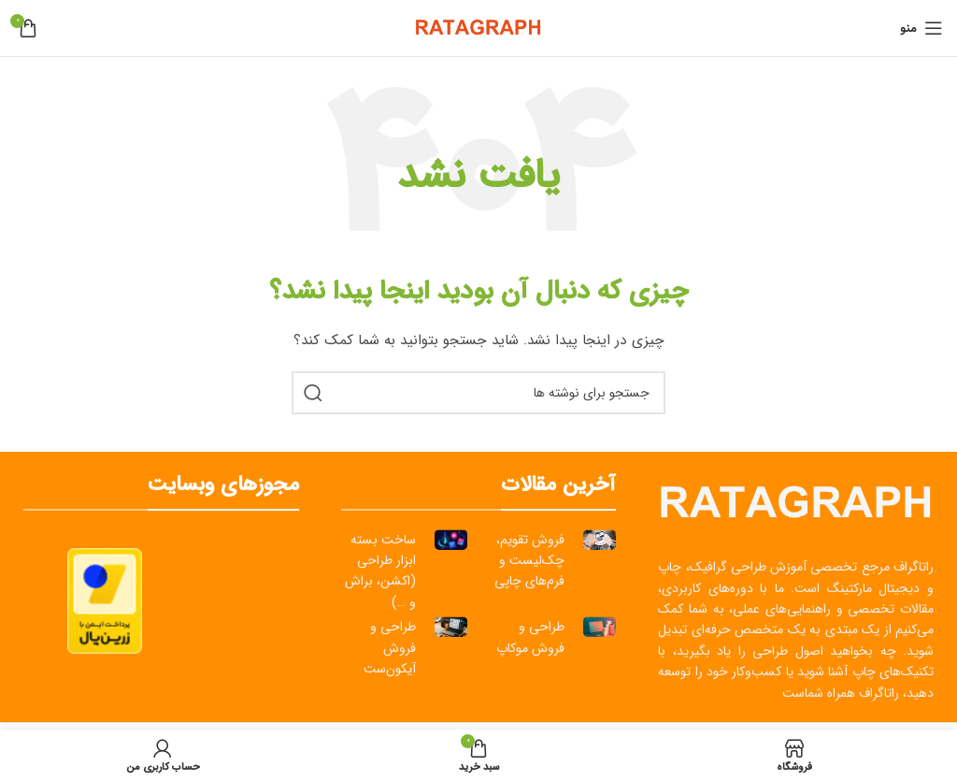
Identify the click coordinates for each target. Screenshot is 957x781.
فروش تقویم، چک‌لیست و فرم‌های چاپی (529, 560)
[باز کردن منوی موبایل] (921, 28)
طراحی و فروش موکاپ (530, 637)
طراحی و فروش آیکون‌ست (390, 647)
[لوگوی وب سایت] (478, 27)
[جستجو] (478, 392)
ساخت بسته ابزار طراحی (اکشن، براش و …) (380, 571)
